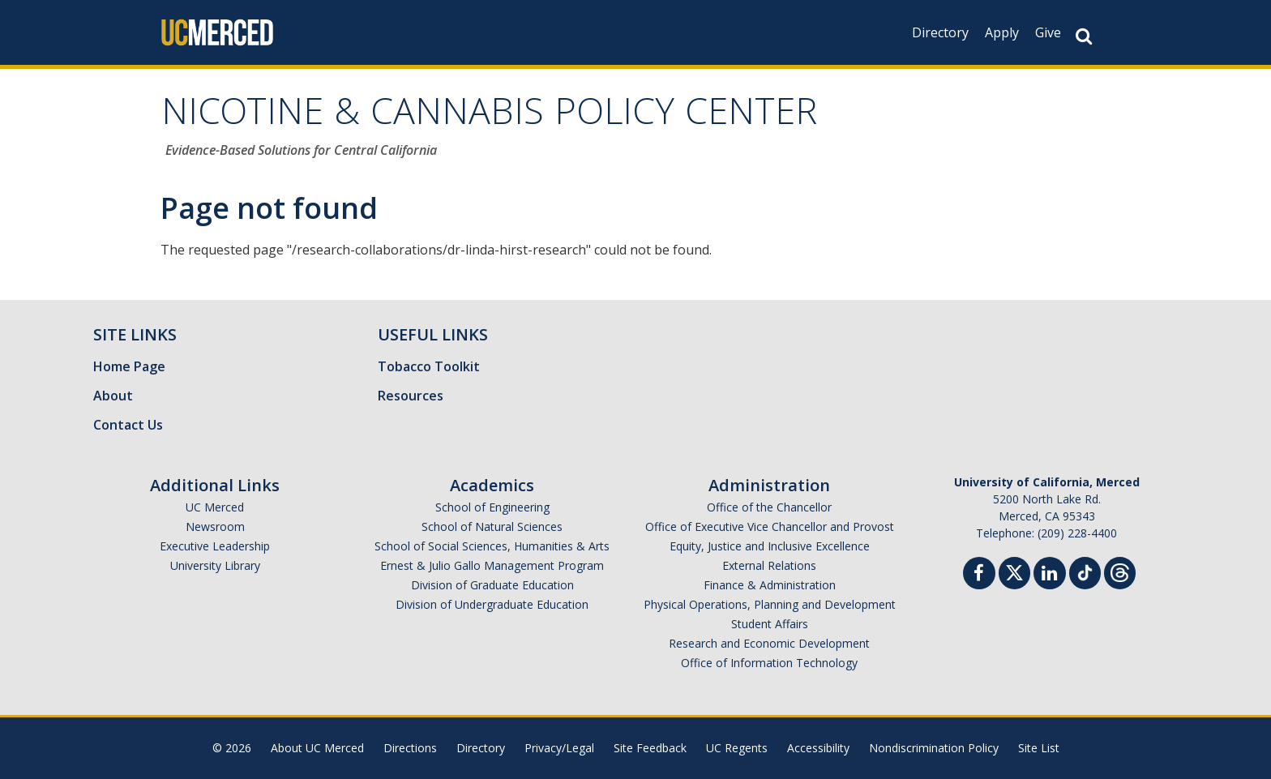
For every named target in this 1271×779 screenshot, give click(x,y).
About (113, 395)
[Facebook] (979, 575)
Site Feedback (650, 747)
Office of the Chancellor (769, 507)
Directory (940, 32)
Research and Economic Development (769, 643)
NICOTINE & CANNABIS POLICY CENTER (489, 116)
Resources (410, 395)
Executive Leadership (215, 546)
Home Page (129, 366)
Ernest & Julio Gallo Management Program (492, 565)
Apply (1002, 32)
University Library (215, 565)
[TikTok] (1085, 571)
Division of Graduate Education (492, 585)
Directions (410, 747)
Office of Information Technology (769, 662)
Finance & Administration (770, 585)
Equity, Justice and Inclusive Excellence (770, 546)
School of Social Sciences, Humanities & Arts (492, 546)
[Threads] (1120, 571)
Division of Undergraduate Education (492, 604)
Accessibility (818, 747)
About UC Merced (317, 747)
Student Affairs (769, 623)
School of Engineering (492, 507)
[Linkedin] (1049, 575)
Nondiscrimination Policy (934, 747)
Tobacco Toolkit (429, 366)
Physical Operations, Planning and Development (770, 604)
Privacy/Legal (559, 747)
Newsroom (215, 526)
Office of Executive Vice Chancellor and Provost (769, 526)
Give (1048, 32)
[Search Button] (1083, 36)
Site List (1038, 747)
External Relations (769, 565)
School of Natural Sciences (492, 526)
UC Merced (215, 507)
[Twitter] (1014, 571)
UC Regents (737, 747)
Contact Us (128, 425)
